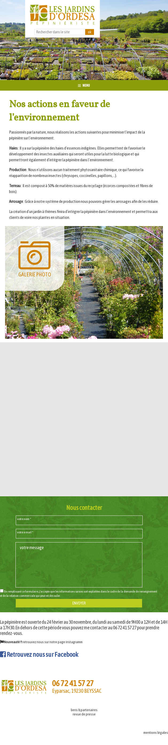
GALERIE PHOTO (34, 258)
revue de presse (84, 714)
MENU (84, 85)
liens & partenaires (84, 710)
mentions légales (155, 732)
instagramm (74, 642)
